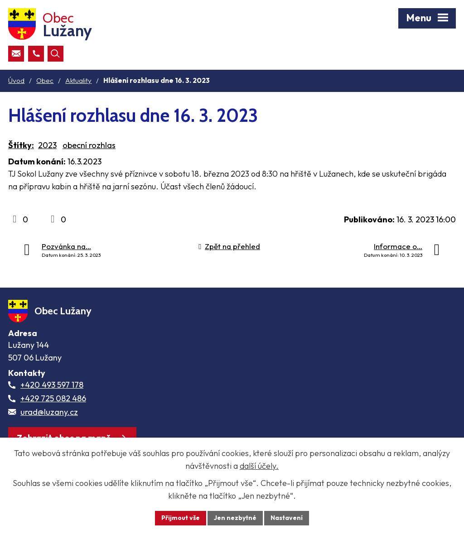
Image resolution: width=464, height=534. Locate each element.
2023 (47, 145)
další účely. (259, 466)
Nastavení (287, 518)
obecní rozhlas (89, 145)
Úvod (16, 80)
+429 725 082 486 (53, 398)
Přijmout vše (180, 518)
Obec (44, 80)
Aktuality (78, 80)
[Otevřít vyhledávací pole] (55, 54)
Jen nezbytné (235, 518)
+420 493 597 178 (51, 385)
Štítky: (21, 145)
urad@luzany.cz (49, 412)
